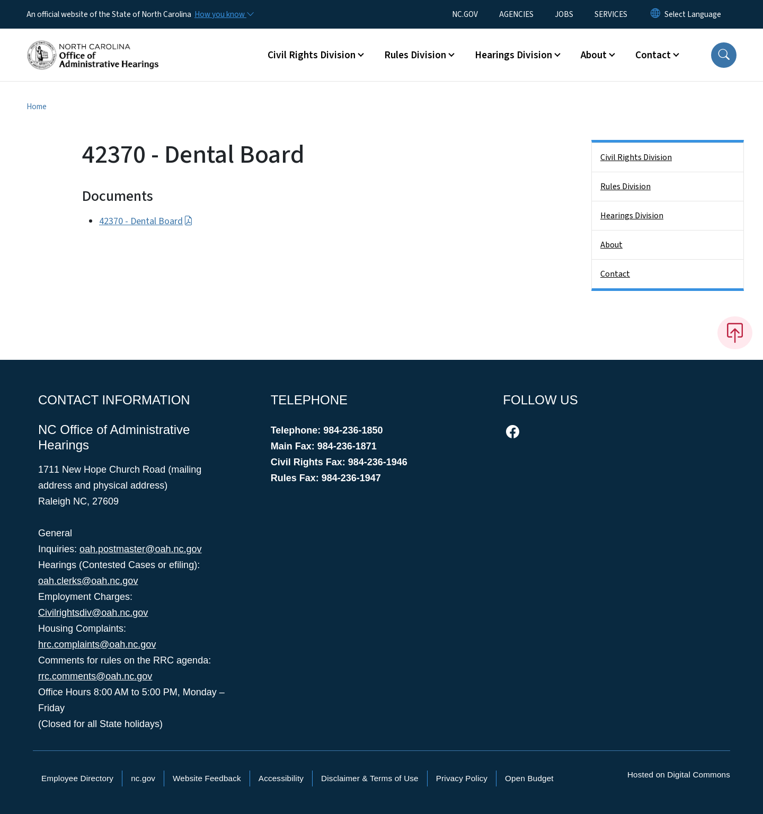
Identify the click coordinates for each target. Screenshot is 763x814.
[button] (724, 55)
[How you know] (223, 14)
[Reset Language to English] (655, 14)
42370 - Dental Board (146, 221)
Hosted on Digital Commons (678, 774)
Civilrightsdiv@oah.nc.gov (93, 612)
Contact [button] (653, 55)
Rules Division (625, 186)
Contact (615, 274)
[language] (692, 14)
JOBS (564, 14)
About (611, 245)
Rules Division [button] (415, 55)
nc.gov (143, 778)
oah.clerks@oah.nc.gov (88, 581)
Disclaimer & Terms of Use (370, 778)
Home (36, 106)
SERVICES (611, 14)
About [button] (594, 55)
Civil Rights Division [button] (312, 55)
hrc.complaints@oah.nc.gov (97, 644)
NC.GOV (465, 14)
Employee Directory (77, 778)
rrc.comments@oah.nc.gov (95, 676)
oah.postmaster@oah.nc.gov (140, 549)
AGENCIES (516, 14)
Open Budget (529, 778)
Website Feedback (207, 778)
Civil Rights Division (636, 157)
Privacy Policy (461, 778)
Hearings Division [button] (513, 55)
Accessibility (281, 778)
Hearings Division (631, 216)
